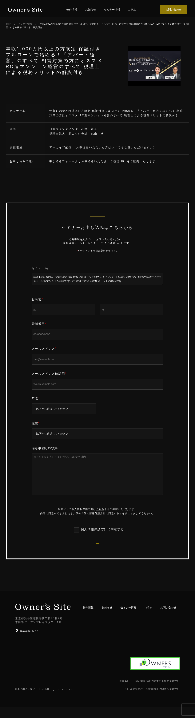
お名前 (37, 299)
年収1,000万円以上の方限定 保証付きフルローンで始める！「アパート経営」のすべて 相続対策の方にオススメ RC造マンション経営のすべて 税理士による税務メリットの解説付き (98, 279)
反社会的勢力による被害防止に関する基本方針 (152, 699)
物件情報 (71, 9)
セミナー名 (40, 268)
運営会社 (124, 691)
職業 (36, 423)
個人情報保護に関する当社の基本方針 (157, 691)
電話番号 (39, 324)
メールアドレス (44, 348)
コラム (132, 9)
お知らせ (90, 9)
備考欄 (37, 448)
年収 (36, 398)
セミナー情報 (112, 9)
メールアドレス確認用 (49, 373)
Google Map (27, 641)
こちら (100, 509)
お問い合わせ (173, 9)
